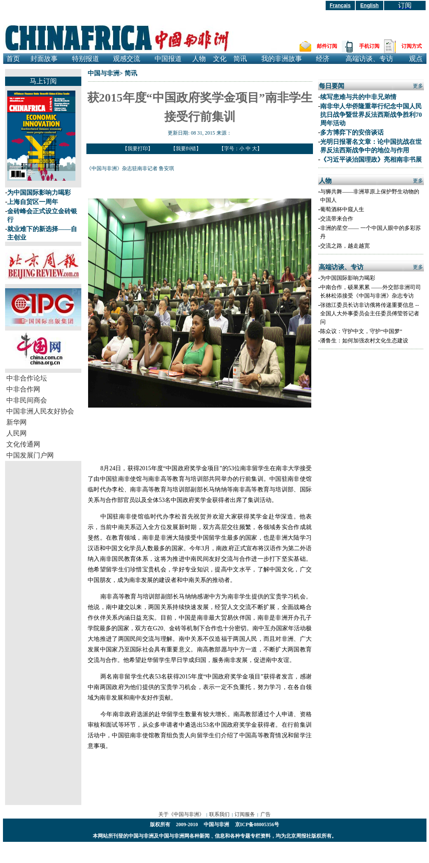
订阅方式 (411, 46)
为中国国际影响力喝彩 (39, 192)
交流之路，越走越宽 (345, 246)
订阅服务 (245, 814)
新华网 (16, 422)
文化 (220, 58)
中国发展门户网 (30, 455)
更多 (418, 86)
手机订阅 (369, 46)
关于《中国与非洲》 (181, 814)
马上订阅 (43, 81)
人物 (199, 58)
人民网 (16, 433)
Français (340, 5)
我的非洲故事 (281, 58)
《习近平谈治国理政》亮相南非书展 (371, 159)
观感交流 (126, 58)
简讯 (240, 58)
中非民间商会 (26, 400)
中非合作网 (23, 389)
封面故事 (44, 58)
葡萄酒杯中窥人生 (342, 209)
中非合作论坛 (26, 378)
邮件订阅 (327, 46)
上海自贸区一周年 (32, 202)
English (369, 5)
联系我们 (219, 814)
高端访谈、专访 (369, 58)
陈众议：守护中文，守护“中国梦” (361, 331)
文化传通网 (23, 444)
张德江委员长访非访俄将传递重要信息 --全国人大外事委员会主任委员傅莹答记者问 (369, 313)
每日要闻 (331, 86)
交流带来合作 (336, 218)
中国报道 (168, 58)
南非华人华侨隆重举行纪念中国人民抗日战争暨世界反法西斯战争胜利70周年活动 (371, 115)
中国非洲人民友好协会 (40, 411)
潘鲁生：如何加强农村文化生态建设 (364, 340)
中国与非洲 (103, 73)
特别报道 (85, 58)
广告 (265, 814)
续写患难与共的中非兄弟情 (358, 97)
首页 (13, 58)
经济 (322, 58)
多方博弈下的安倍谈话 (352, 132)
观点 (416, 58)
